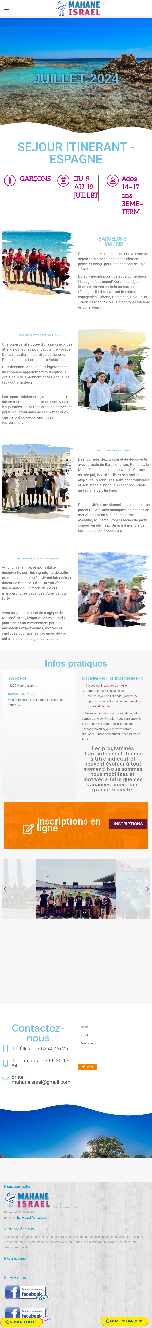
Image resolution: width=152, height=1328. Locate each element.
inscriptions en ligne (114, 685)
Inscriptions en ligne (69, 825)
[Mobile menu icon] (6, 8)
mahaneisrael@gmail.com (30, 1217)
